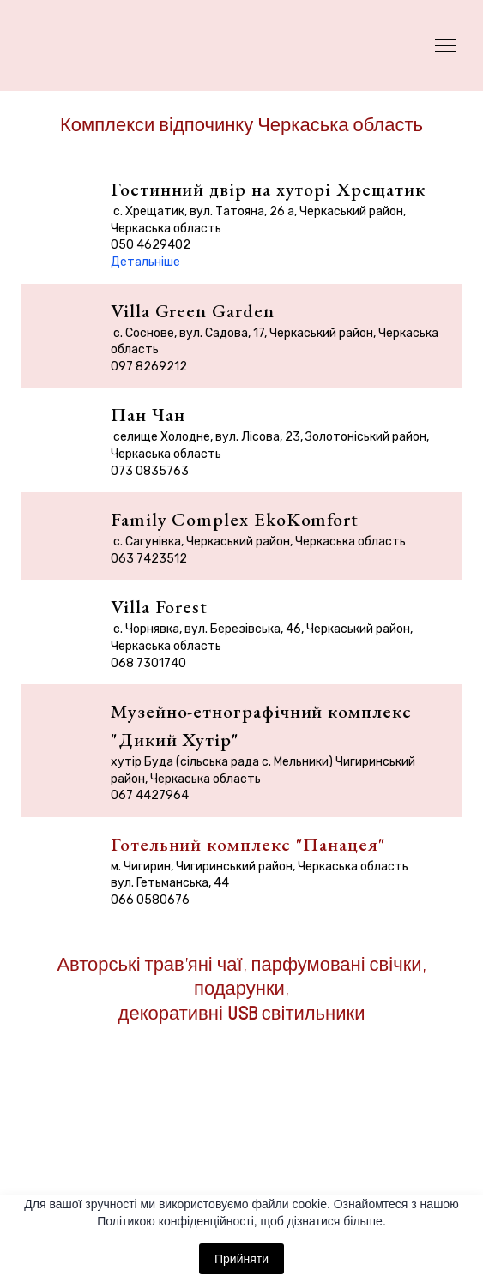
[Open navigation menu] (445, 45)
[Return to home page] (57, 45)
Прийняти (241, 1259)
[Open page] (241, 1137)
